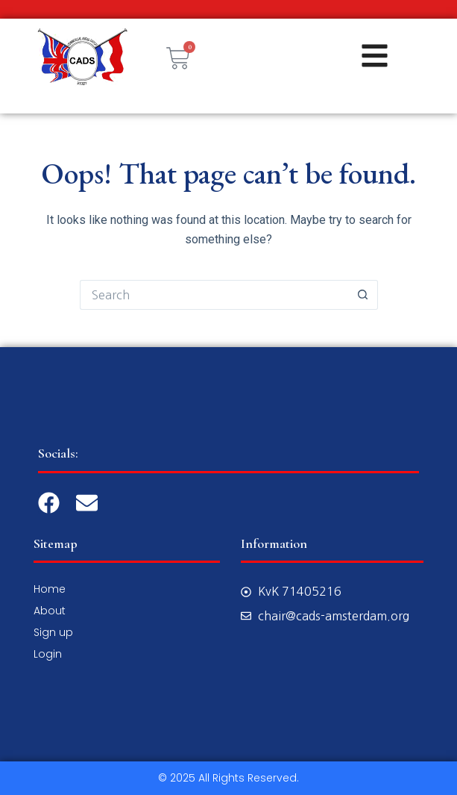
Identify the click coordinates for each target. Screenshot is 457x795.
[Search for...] (214, 295)
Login (48, 653)
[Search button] (363, 295)
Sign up (53, 632)
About (50, 610)
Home (50, 589)
